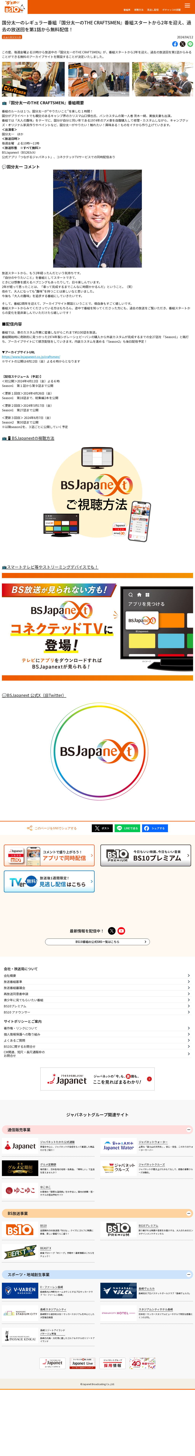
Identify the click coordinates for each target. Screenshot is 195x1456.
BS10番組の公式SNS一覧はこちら (97, 993)
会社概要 (10, 1026)
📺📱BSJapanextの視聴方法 (28, 438)
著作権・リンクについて (20, 1079)
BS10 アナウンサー (17, 1063)
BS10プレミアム (15, 1057)
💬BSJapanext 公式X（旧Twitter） (34, 695)
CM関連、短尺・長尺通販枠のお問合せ (24, 1105)
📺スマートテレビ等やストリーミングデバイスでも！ (50, 567)
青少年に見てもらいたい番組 (23, 1051)
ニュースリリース (12, 37)
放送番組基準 (13, 1032)
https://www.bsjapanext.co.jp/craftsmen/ (31, 356)
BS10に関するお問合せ (20, 1097)
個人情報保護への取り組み (22, 1085)
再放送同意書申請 (16, 1045)
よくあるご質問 (14, 1091)
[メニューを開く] (187, 5)
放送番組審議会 (14, 1038)
